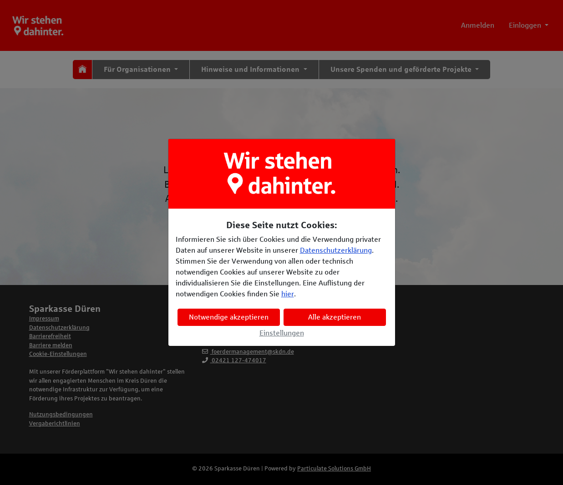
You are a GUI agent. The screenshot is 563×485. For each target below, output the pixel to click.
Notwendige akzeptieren (229, 317)
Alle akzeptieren (334, 317)
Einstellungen (281, 333)
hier (287, 294)
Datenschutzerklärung (336, 250)
